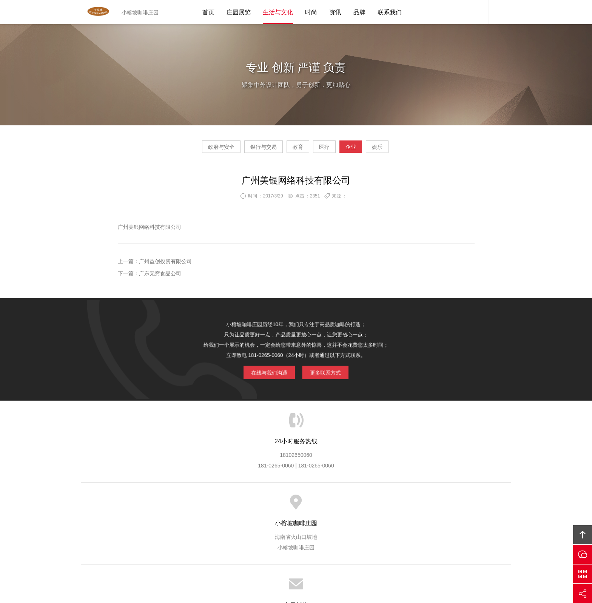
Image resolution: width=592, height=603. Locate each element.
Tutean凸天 (98, 12)
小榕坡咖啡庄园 (362, 544)
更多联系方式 (315, 364)
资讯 (335, 12)
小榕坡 (269, 544)
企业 (372, 150)
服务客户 (290, 506)
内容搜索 (500, 12)
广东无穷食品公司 (160, 276)
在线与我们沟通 (278, 364)
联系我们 (390, 12)
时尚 (311, 12)
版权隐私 (351, 506)
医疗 (331, 150)
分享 (582, 593)
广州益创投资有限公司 (165, 264)
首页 (208, 12)
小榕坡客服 (477, 12)
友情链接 (456, 506)
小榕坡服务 (193, 506)
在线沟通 (582, 554)
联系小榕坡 (422, 506)
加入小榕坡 (386, 506)
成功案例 (320, 506)
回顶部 (582, 534)
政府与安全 (185, 150)
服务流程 (258, 506)
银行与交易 (242, 150)
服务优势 (227, 506)
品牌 (359, 12)
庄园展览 (239, 12)
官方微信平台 (582, 573)
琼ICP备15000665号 (304, 555)
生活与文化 (278, 12)
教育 (290, 150)
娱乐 (413, 150)
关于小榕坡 (157, 506)
